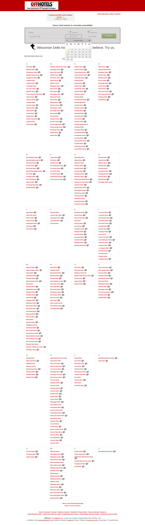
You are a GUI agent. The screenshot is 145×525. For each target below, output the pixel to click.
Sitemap (53, 512)
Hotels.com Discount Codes (52, 514)
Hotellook (70, 520)
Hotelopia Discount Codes (108, 514)
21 (86, 54)
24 (71, 57)
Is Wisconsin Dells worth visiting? (60, 15)
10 (71, 52)
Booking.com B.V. (92, 520)
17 (71, 54)
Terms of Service (93, 512)
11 (75, 52)
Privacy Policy (82, 512)
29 (90, 57)
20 (83, 54)
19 (79, 54)
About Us (103, 512)
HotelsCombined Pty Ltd (45, 520)
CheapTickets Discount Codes (89, 514)
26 (79, 57)
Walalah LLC (59, 518)
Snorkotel (74, 512)
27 (83, 57)
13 (83, 52)
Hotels (29, 67)
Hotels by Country (63, 512)
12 (79, 52)
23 (68, 57)
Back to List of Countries (72, 505)
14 (86, 52)
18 (75, 54)
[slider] (60, 17)
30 (68, 59)
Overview (47, 512)
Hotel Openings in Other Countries (109, 14)
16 (68, 54)
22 (90, 54)
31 (71, 59)
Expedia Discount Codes (70, 514)
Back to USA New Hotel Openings (72, 503)
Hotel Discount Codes (35, 514)
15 (90, 52)
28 (86, 57)
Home (41, 512)
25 (75, 57)
